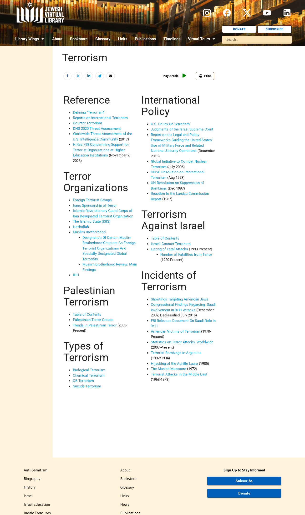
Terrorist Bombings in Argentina (176, 353)
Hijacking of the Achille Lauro (174, 363)
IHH (76, 275)
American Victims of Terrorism (175, 331)
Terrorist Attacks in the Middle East (179, 374)
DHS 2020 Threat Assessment (97, 128)
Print (205, 76)
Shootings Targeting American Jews (179, 299)
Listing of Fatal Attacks (169, 249)
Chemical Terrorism (88, 375)
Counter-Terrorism (87, 123)
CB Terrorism (83, 381)
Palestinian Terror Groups (93, 320)
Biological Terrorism (89, 370)
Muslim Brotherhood (89, 232)
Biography (32, 478)
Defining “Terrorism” (88, 112)
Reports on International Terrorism (100, 118)
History (30, 487)
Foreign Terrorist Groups (92, 200)
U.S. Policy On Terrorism (170, 124)
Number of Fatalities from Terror (186, 254)
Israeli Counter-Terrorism (171, 244)
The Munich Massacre (168, 369)
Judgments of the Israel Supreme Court (182, 129)
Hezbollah (81, 227)
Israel (28, 495)
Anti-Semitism (35, 470)
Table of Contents (87, 314)
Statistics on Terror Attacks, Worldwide (182, 342)
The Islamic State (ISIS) (91, 221)
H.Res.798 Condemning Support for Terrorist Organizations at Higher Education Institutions (101, 149)
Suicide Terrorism (87, 386)
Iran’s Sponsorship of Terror (95, 205)
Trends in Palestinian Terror (95, 325)
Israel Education (37, 504)
